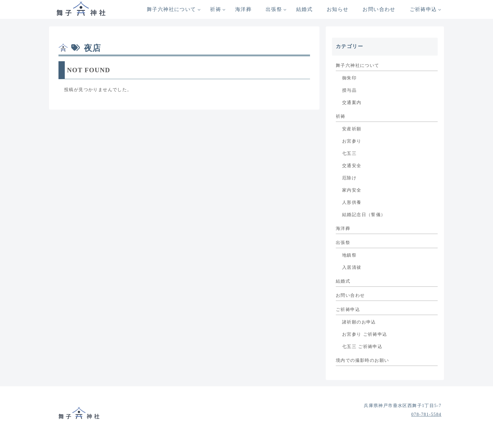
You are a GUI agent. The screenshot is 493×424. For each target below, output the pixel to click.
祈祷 (341, 116)
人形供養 (352, 202)
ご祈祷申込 (348, 309)
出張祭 (343, 242)
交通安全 (352, 165)
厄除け (349, 178)
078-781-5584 (426, 414)
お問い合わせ (350, 295)
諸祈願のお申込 (359, 322)
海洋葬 (343, 228)
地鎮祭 (349, 255)
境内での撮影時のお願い (362, 360)
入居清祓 (352, 267)
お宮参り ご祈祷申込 (364, 334)
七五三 (349, 153)
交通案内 (352, 102)
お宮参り (352, 141)
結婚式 (343, 281)
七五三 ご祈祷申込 (362, 346)
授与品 (349, 90)
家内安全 (352, 190)
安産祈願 (352, 129)
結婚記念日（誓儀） (364, 214)
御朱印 (349, 78)
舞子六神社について (357, 65)
